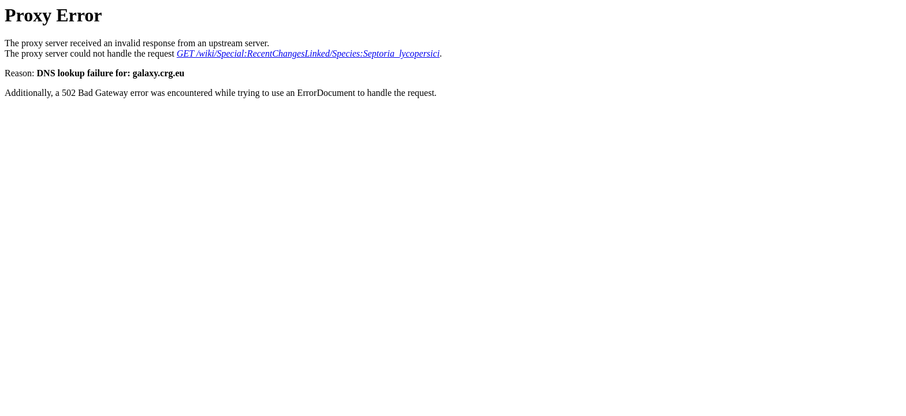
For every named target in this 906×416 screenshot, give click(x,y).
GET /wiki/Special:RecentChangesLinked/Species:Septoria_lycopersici (308, 53)
